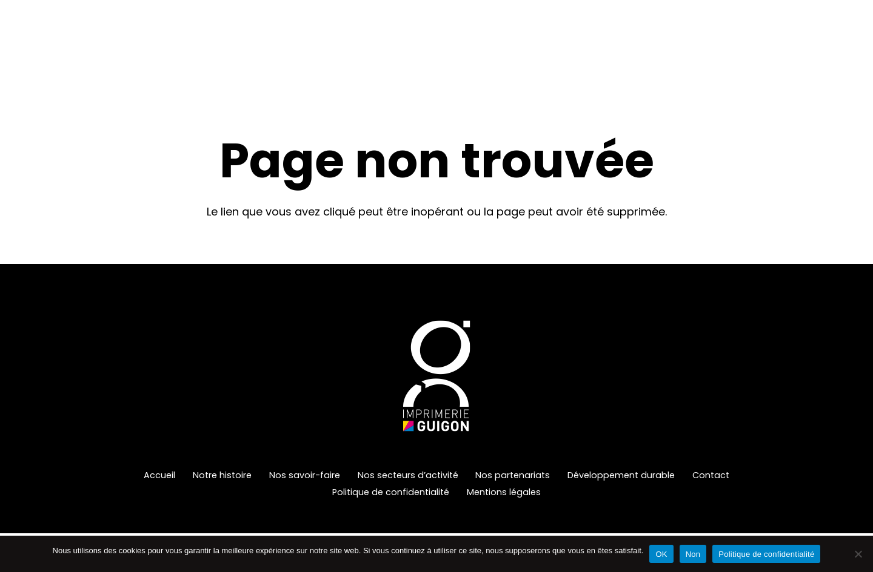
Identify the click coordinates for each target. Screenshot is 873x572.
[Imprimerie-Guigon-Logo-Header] (104, 45)
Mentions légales (504, 492)
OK (661, 554)
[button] (429, 45)
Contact (710, 475)
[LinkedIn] (832, 45)
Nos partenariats (512, 475)
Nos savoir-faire (304, 475)
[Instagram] (856, 45)
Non (693, 554)
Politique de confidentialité (390, 492)
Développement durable (621, 475)
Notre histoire (222, 475)
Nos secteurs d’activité (408, 475)
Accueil (159, 475)
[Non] (858, 554)
